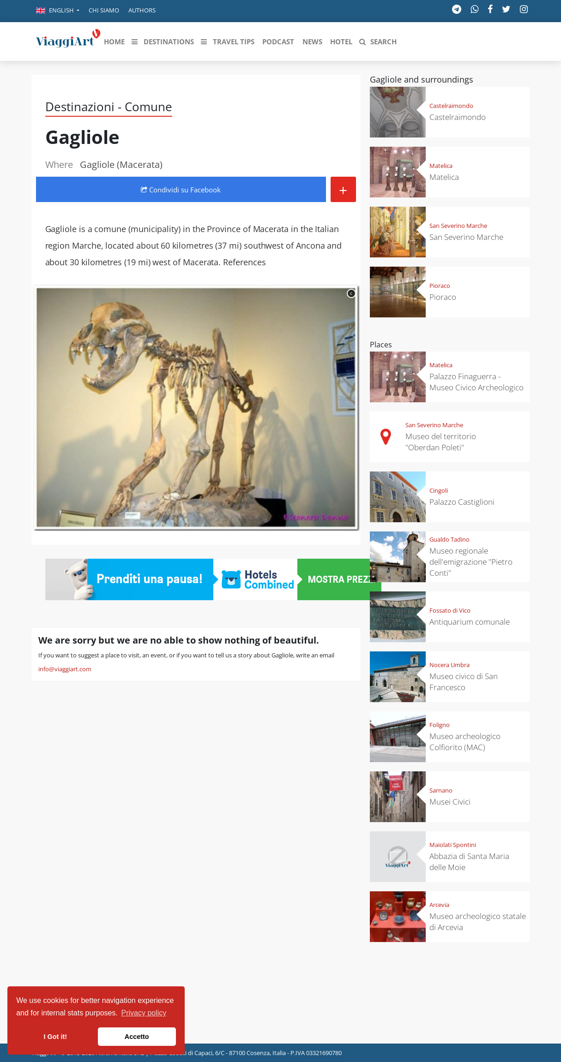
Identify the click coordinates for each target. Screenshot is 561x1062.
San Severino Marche (458, 225)
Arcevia (439, 905)
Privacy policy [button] (144, 1013)
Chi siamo (104, 10)
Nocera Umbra (449, 665)
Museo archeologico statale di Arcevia (477, 921)
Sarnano (440, 790)
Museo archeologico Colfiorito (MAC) (465, 741)
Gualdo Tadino (449, 539)
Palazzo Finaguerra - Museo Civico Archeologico (476, 382)
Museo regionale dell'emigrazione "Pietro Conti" (471, 561)
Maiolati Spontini (452, 845)
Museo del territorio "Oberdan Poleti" (440, 442)
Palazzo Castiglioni (462, 501)
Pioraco (439, 285)
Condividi (181, 189)
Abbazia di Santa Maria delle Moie (469, 861)
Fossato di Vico (450, 610)
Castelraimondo (451, 105)
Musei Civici (450, 801)
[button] (57, 11)
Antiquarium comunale (469, 621)
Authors (142, 10)
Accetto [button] (137, 1036)
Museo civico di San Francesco (463, 681)
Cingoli (438, 490)
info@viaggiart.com (64, 669)
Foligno (439, 725)
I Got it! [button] (55, 1036)
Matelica (440, 165)
